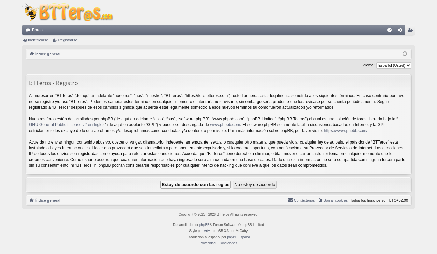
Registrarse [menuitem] (411, 31)
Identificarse (38, 40)
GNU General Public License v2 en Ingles (66, 124)
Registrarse (67, 40)
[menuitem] (389, 30)
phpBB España (238, 237)
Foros (37, 30)
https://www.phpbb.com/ (345, 130)
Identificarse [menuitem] (401, 31)
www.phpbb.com (225, 124)
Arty (207, 231)
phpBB (204, 225)
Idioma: (368, 65)
